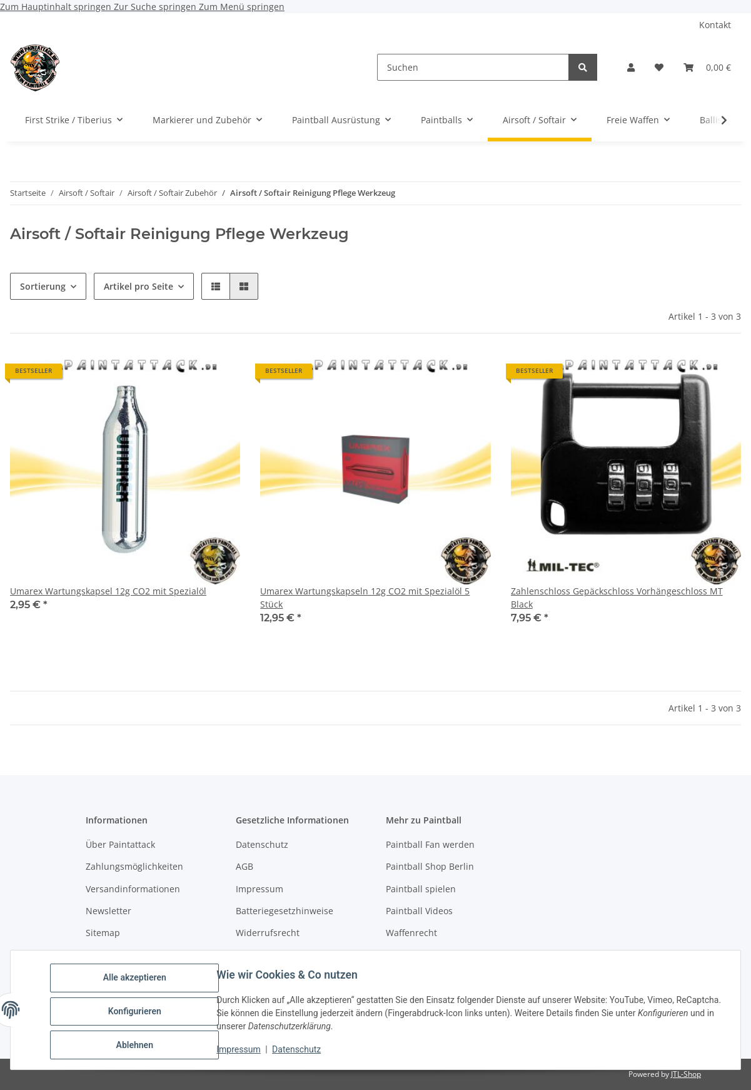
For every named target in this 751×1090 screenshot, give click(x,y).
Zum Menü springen (242, 7)
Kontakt (715, 25)
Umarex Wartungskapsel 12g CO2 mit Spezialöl (108, 591)
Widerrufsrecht (268, 933)
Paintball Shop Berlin (430, 866)
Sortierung (43, 286)
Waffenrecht (411, 933)
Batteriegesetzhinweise (284, 911)
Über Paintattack (120, 844)
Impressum (241, 1051)
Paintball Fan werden (430, 844)
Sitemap (103, 933)
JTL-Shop (686, 1074)
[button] (631, 67)
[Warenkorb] (707, 67)
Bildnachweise (266, 955)
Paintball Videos (419, 911)
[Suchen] (473, 67)
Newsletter (108, 911)
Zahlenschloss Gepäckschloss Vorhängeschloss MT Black (617, 597)
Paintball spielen (421, 889)
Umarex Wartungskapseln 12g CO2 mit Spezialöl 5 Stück (365, 597)
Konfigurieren (137, 1013)
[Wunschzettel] (659, 67)
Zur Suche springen (156, 7)
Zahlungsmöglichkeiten (134, 866)
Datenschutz (299, 1051)
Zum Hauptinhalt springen (57, 7)
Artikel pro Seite (138, 286)
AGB (244, 866)
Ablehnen (137, 1046)
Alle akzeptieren (137, 980)
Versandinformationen (133, 889)
